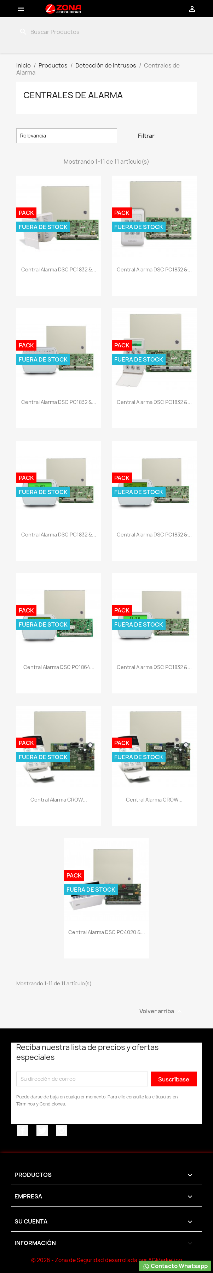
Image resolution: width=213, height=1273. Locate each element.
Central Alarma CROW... (58, 799)
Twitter (42, 1130)
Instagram (61, 1130)
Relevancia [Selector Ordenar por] (66, 135)
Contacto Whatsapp (175, 1266)
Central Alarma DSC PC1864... (58, 667)
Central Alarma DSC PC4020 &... (106, 932)
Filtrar (146, 136)
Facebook (22, 1130)
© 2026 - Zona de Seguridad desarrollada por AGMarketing (106, 1260)
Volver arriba (164, 1011)
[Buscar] (53, 32)
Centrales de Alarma (73, 95)
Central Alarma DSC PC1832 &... (58, 269)
